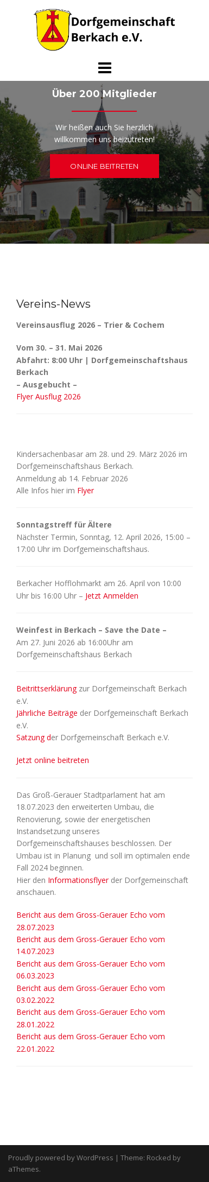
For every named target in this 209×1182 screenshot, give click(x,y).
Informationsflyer (78, 880)
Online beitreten (104, 166)
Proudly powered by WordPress (60, 1157)
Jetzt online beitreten (52, 760)
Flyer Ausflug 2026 (48, 396)
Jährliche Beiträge (47, 713)
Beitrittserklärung (46, 688)
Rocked (159, 1157)
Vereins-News (53, 303)
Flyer (85, 490)
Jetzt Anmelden (111, 595)
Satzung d (33, 737)
